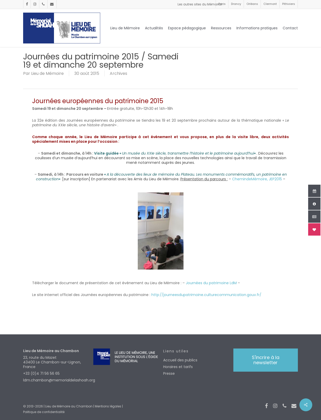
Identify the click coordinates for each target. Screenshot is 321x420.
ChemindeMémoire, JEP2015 (257, 179)
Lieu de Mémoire (47, 73)
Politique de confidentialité (44, 412)
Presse (169, 373)
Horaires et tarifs (178, 366)
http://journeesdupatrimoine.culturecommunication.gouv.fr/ (205, 294)
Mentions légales (108, 406)
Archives (118, 73)
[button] (265, 360)
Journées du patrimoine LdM (211, 282)
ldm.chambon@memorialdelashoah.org (55, 380)
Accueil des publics (180, 360)
